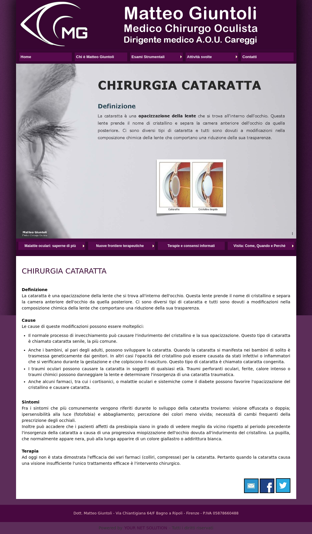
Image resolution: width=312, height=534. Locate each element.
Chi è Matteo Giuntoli (95, 57)
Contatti (250, 57)
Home (26, 57)
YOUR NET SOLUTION (145, 528)
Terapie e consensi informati (191, 246)
